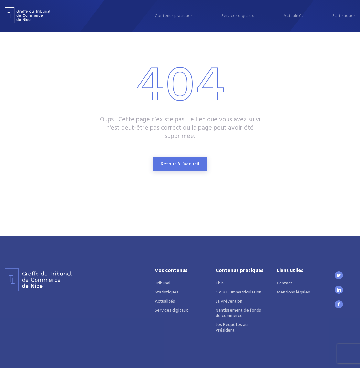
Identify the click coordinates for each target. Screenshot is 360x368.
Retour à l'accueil (180, 164)
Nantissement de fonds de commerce (238, 313)
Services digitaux (237, 16)
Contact (284, 283)
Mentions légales (293, 292)
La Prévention (229, 301)
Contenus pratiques (173, 16)
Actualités (293, 16)
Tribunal (162, 283)
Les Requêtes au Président (232, 327)
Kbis (220, 283)
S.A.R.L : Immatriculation (238, 292)
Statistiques (343, 16)
